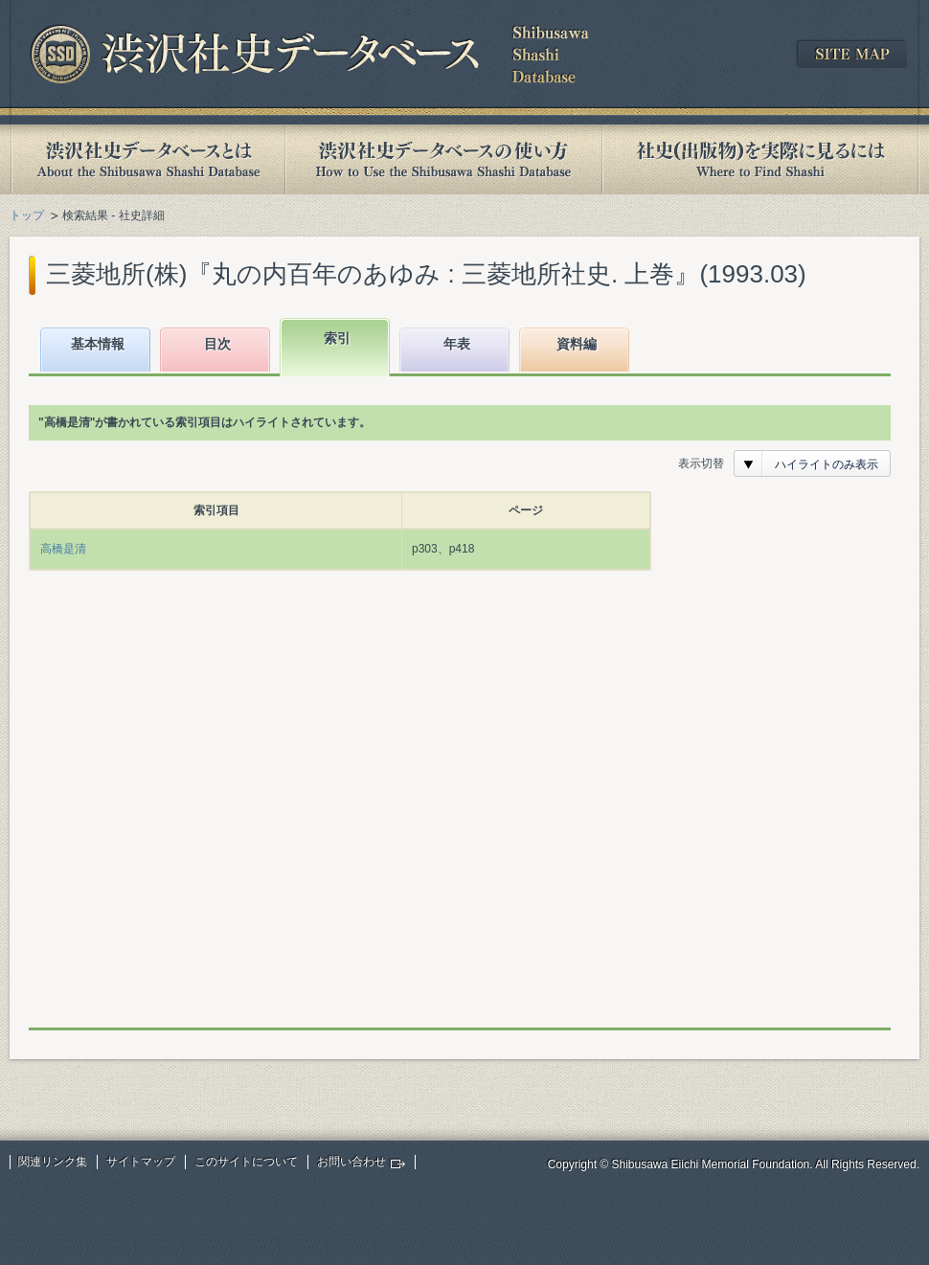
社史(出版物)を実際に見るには (760, 159)
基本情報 (98, 343)
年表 (456, 343)
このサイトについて (246, 1161)
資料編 (576, 343)
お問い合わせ (351, 1161)
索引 (337, 338)
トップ (27, 215)
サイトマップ (140, 1161)
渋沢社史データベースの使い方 (443, 159)
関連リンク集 (52, 1161)
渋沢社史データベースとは (147, 159)
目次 (217, 343)
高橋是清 (63, 548)
